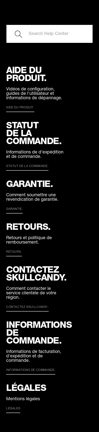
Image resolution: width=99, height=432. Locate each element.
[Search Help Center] (49, 34)
